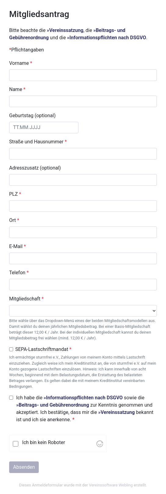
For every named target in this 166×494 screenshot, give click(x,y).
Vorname (20, 63)
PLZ (15, 194)
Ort (14, 220)
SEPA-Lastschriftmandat (43, 349)
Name (17, 89)
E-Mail (17, 246)
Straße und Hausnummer (38, 142)
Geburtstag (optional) (32, 115)
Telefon (19, 272)
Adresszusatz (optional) (35, 168)
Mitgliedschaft (26, 299)
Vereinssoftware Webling (111, 485)
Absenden (24, 467)
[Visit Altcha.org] (99, 444)
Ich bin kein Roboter (43, 442)
